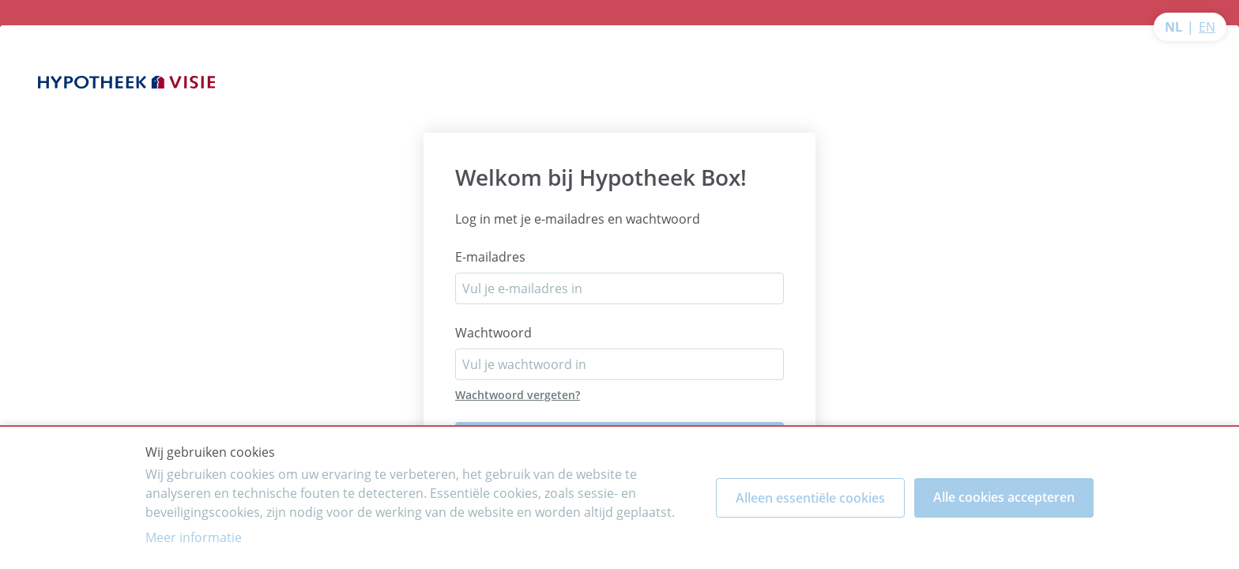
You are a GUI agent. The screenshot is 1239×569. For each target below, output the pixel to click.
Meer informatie (193, 537)
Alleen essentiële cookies (810, 498)
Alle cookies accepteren (1004, 497)
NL (1173, 27)
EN (1207, 27)
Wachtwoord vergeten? (517, 394)
